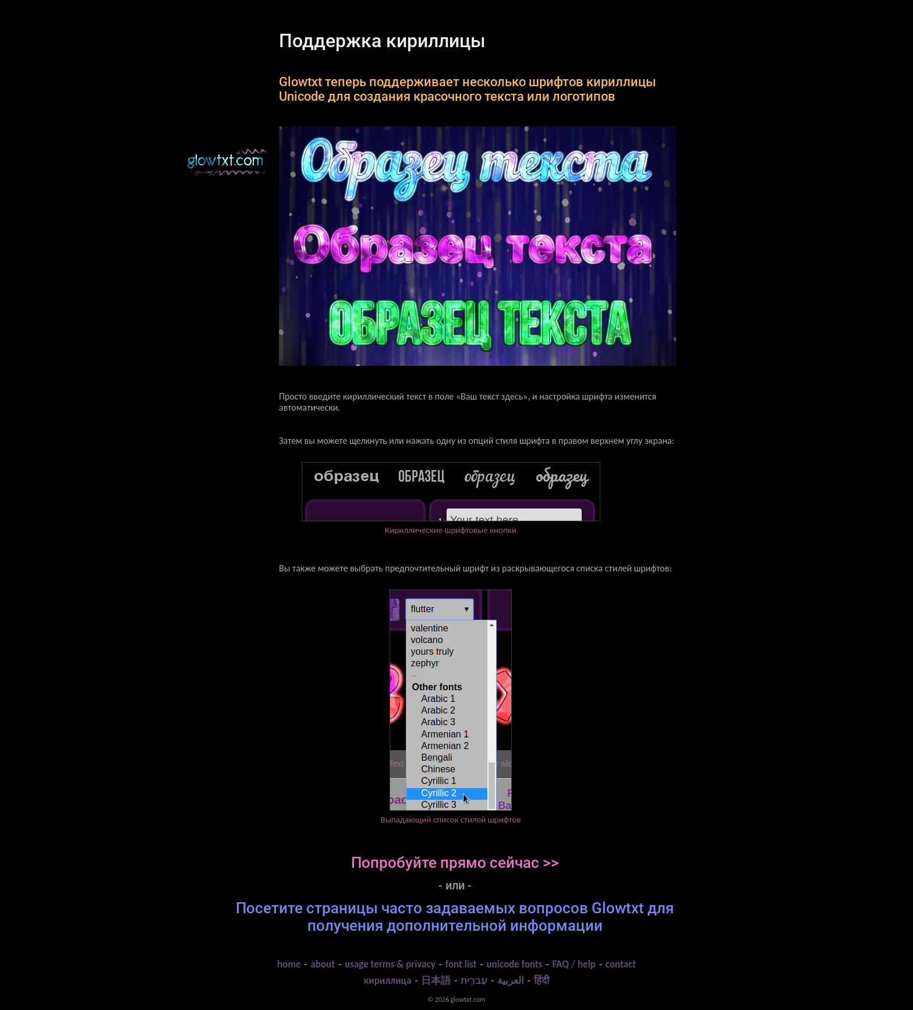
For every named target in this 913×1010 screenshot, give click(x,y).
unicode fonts (514, 964)
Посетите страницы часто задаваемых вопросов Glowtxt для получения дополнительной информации (455, 916)
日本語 (436, 980)
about (322, 964)
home (289, 964)
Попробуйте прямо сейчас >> (455, 862)
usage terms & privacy (390, 964)
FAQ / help (574, 964)
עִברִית (474, 980)
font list (461, 964)
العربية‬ (510, 980)
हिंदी (541, 980)
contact (621, 964)
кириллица (388, 980)
